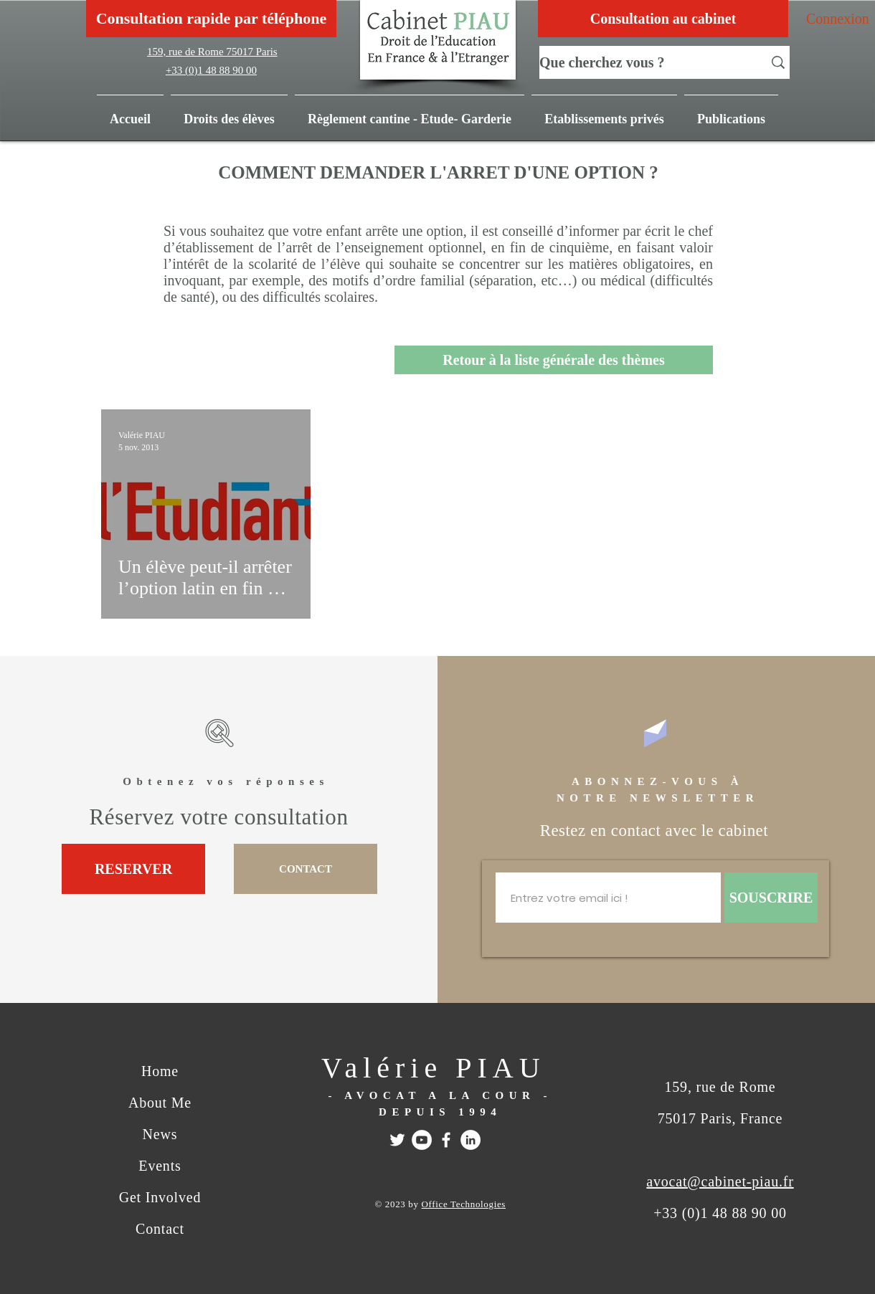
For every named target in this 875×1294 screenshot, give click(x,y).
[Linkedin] (470, 1140)
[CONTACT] (305, 869)
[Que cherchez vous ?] (640, 62)
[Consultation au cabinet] (663, 18)
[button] (731, 112)
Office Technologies (464, 1204)
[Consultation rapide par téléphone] (211, 18)
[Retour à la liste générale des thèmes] (553, 360)
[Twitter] (397, 1140)
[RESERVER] (133, 869)
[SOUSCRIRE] (771, 897)
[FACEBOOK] (446, 1140)
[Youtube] (422, 1140)
